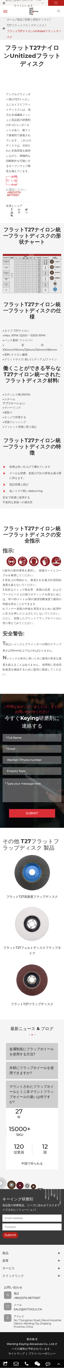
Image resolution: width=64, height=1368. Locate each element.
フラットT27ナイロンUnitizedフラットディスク (34, 34)
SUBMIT (32, 813)
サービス (8, 1268)
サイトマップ (16, 1353)
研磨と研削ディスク (37, 19)
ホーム (11, 19)
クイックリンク (13, 1276)
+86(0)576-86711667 (14, 194)
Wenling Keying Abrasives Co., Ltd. (31, 1344)
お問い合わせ (11, 180)
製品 (20, 19)
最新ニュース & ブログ (32, 1030)
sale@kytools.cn (28, 1309)
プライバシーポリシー (42, 1353)
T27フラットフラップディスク (25, 25)
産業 (5, 1261)
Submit (10, 1235)
